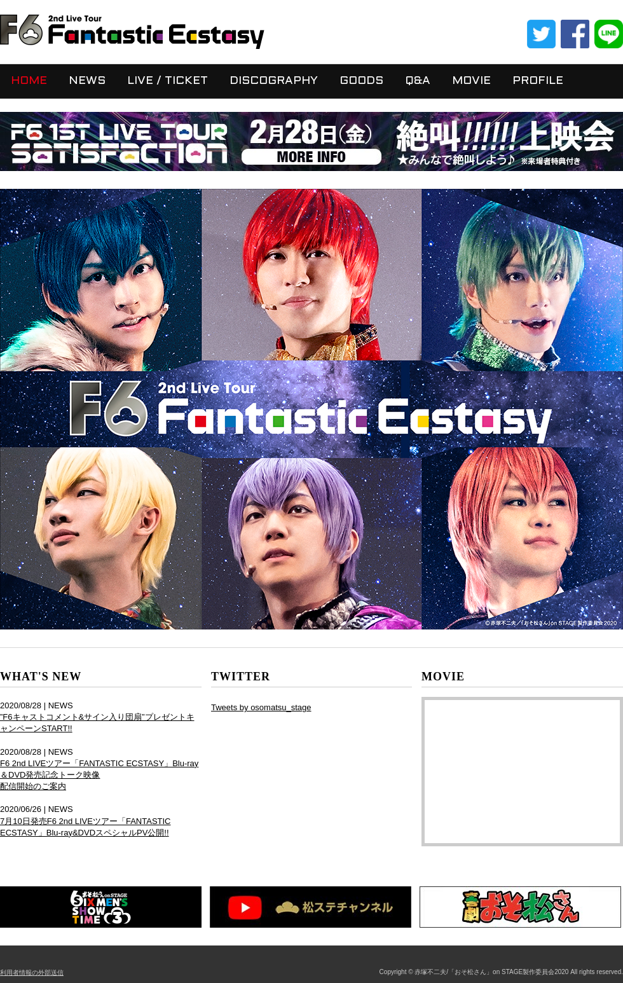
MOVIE (471, 81)
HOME (29, 81)
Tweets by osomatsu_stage (261, 707)
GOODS (361, 81)
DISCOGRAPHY (273, 81)
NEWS (87, 81)
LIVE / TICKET (167, 81)
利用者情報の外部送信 (32, 972)
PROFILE (537, 81)
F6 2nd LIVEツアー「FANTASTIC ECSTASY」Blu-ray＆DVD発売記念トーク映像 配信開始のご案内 (99, 775)
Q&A (417, 81)
